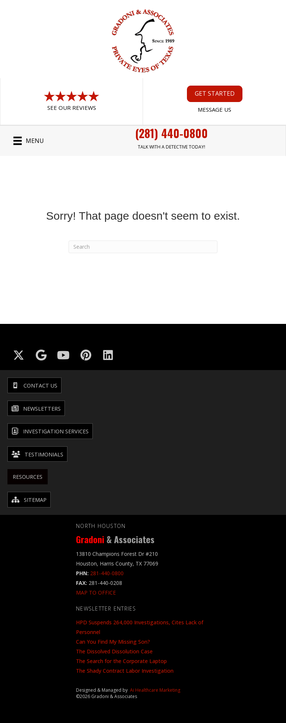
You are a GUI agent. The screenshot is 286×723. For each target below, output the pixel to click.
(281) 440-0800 (171, 133)
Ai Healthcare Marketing (155, 690)
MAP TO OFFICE (96, 592)
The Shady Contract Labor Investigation (125, 670)
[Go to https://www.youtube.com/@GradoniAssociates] (63, 355)
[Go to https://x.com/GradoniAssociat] (18, 355)
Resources (27, 476)
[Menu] (28, 140)
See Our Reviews (71, 107)
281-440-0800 (107, 573)
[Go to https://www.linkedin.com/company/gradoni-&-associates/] (108, 355)
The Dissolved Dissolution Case (114, 651)
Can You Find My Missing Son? (113, 641)
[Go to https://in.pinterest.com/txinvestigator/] (85, 355)
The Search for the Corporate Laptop (121, 661)
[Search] (143, 247)
